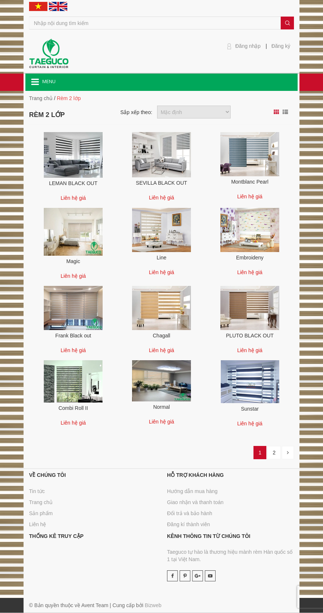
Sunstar (250, 409)
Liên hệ (37, 524)
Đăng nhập (248, 46)
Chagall (161, 336)
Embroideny (250, 258)
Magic (73, 261)
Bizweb (153, 605)
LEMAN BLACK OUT (73, 183)
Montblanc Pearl (249, 182)
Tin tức (37, 491)
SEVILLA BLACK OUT (161, 183)
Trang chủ (41, 98)
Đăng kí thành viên (188, 524)
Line (161, 258)
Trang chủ (41, 502)
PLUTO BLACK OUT (250, 336)
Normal (161, 407)
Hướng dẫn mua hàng (192, 491)
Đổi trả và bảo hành (189, 513)
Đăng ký (280, 46)
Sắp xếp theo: (136, 112)
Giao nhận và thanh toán (195, 502)
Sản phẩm (41, 513)
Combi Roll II (73, 408)
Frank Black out (73, 336)
